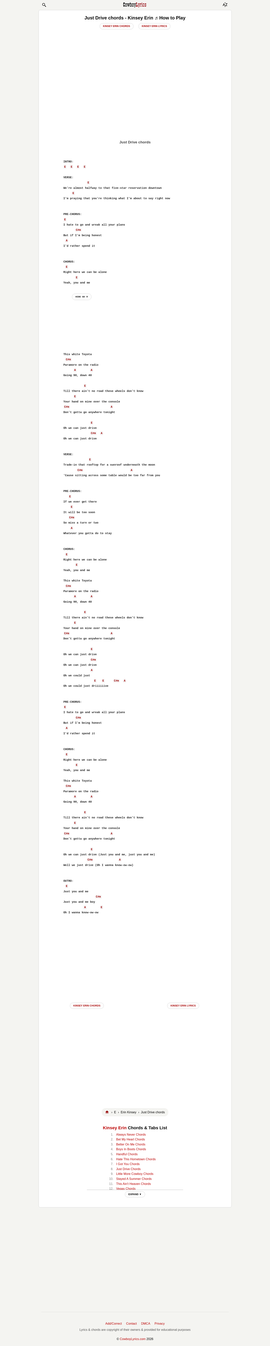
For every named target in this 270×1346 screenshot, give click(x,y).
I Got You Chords (128, 1164)
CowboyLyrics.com (133, 1339)
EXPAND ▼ (135, 1194)
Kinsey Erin (115, 1127)
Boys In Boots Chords (131, 1149)
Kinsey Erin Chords (116, 26)
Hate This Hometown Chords (136, 1159)
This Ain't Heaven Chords (133, 1183)
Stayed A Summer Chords (134, 1178)
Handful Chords (127, 1154)
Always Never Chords (131, 1134)
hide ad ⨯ (81, 296)
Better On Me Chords (130, 1144)
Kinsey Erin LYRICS (183, 1005)
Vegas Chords (126, 1188)
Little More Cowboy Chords (134, 1173)
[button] (44, 5)
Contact (131, 1323)
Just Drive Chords (128, 1169)
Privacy (160, 1323)
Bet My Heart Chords (130, 1139)
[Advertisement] (134, 108)
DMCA (145, 1323)
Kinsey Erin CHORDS (87, 1005)
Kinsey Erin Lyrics (154, 26)
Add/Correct (113, 1323)
